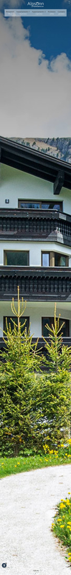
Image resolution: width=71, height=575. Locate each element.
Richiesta (51, 13)
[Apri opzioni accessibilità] (4, 565)
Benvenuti (10, 13)
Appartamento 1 (23, 13)
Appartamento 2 (39, 13)
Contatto (61, 13)
